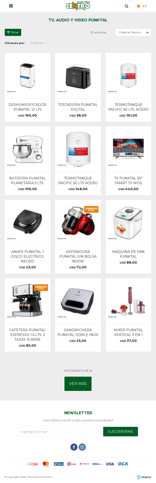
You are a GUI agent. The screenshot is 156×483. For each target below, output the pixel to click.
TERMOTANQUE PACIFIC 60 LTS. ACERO (128, 107)
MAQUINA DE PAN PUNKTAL (128, 254)
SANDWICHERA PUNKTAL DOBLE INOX (78, 332)
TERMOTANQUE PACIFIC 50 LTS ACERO (78, 180)
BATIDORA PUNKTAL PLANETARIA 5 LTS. (27, 180)
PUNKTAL (37, 43)
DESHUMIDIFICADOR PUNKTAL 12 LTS (27, 107)
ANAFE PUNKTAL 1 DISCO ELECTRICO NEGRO (27, 256)
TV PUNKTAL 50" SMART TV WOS (128, 180)
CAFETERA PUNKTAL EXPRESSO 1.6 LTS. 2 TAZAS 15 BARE (27, 335)
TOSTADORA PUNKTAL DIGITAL (78, 107)
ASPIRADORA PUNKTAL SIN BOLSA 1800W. (78, 256)
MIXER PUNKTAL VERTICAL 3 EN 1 (128, 332)
